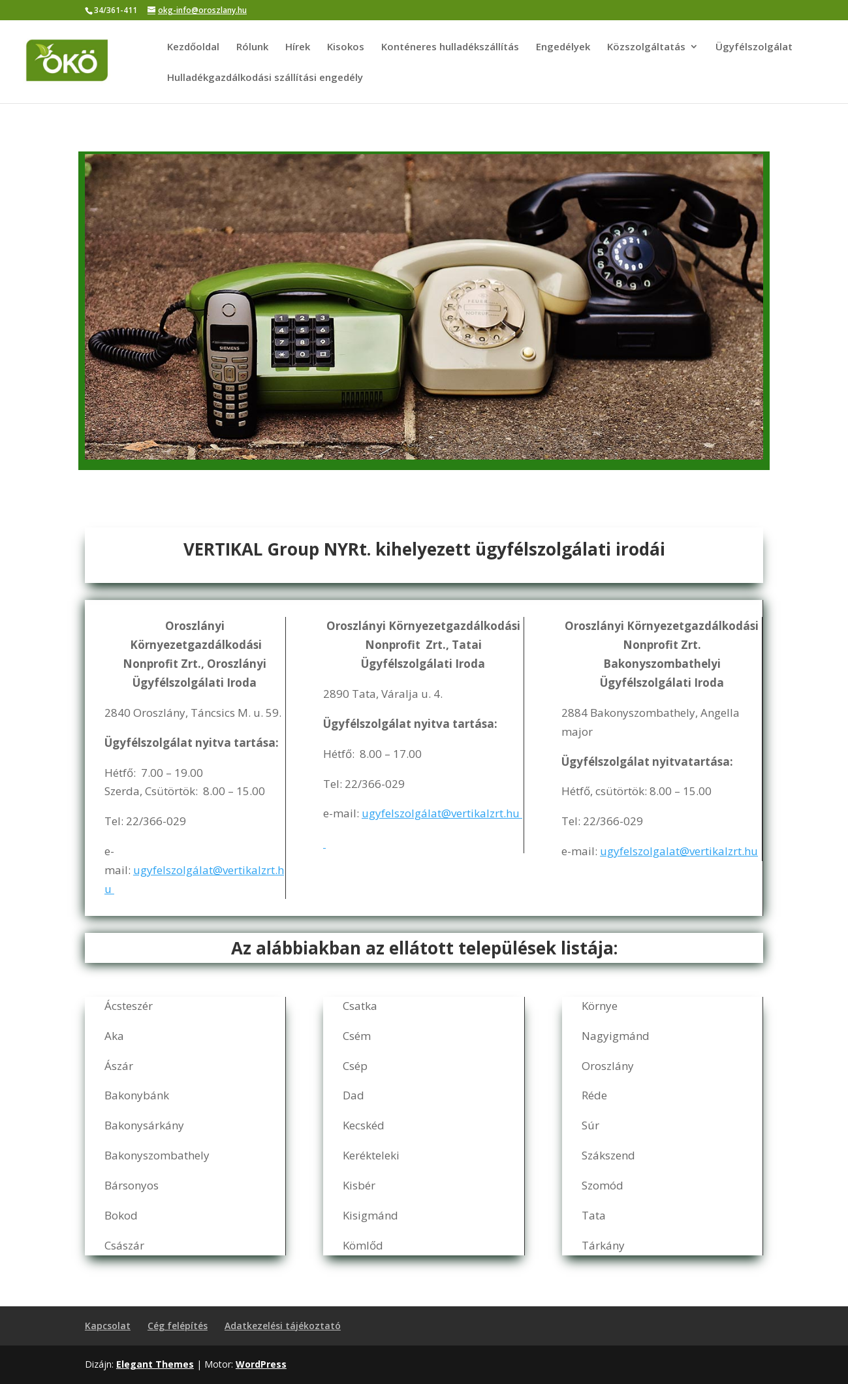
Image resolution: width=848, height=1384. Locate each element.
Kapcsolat (108, 1325)
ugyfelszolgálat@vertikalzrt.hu (442, 813)
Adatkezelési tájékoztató (283, 1325)
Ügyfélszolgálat (754, 47)
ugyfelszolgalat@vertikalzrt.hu (679, 850)
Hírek (297, 47)
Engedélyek (563, 47)
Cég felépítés (178, 1325)
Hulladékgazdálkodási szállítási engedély (265, 78)
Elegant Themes (155, 1364)
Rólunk (252, 47)
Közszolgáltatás (646, 47)
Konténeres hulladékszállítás (450, 47)
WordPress (261, 1364)
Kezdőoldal (193, 47)
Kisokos (345, 47)
